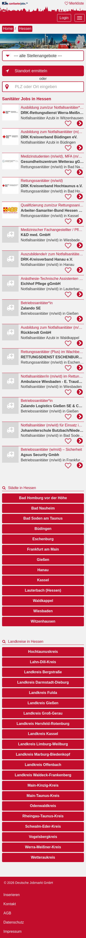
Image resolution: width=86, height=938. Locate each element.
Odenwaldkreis (43, 806)
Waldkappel (43, 601)
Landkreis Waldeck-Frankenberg (43, 775)
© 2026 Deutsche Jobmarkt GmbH (28, 883)
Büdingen (43, 529)
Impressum (12, 931)
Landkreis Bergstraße (43, 672)
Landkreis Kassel (43, 734)
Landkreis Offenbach (43, 765)
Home (8, 29)
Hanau (43, 570)
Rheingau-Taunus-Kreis (43, 816)
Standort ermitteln (31, 71)
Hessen (25, 29)
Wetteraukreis (43, 857)
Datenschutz (13, 922)
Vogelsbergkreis (43, 837)
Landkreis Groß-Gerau (43, 713)
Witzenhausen (43, 621)
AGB (7, 913)
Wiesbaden (43, 611)
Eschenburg (42, 539)
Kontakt (9, 904)
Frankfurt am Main (43, 549)
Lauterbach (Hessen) (43, 590)
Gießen (43, 560)
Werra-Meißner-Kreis (43, 847)
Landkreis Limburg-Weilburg (43, 744)
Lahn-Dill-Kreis (43, 662)
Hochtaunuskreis (43, 652)
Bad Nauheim (43, 508)
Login (64, 18)
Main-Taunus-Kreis (43, 796)
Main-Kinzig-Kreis (43, 785)
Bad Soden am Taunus (43, 518)
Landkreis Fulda (43, 693)
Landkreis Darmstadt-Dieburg (43, 682)
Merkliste (74, 3)
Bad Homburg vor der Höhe (43, 498)
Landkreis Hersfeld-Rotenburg (43, 724)
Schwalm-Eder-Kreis (43, 826)
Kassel (43, 580)
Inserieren (11, 895)
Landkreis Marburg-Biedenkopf (43, 754)
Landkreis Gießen (43, 703)
